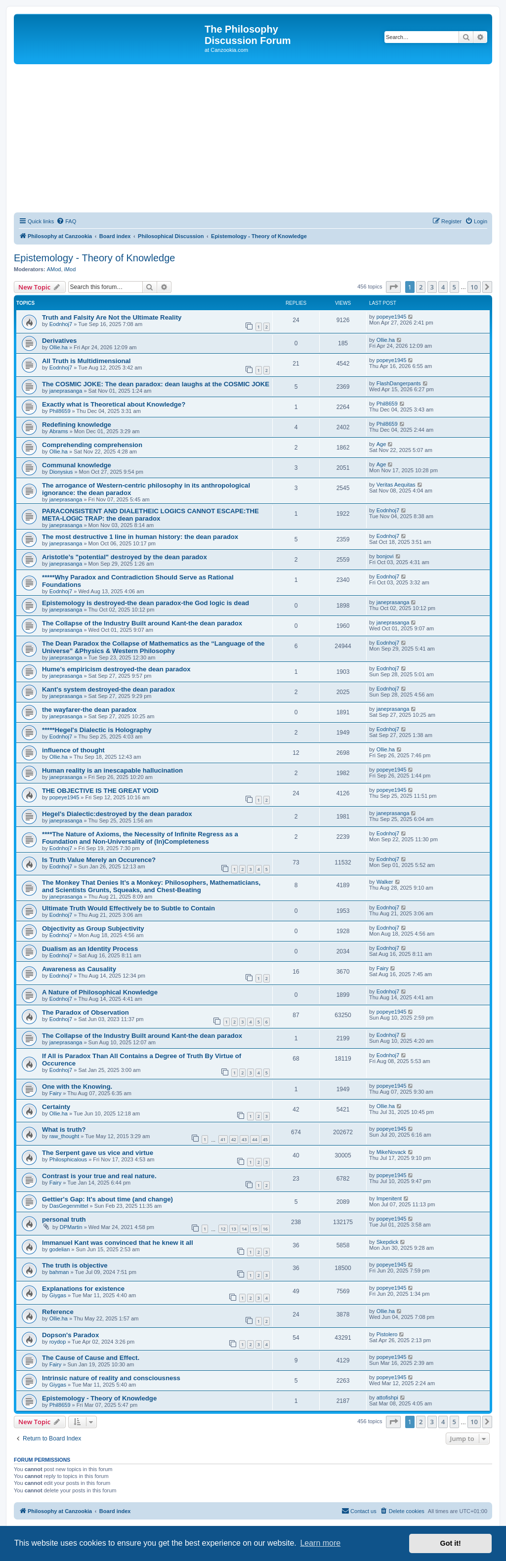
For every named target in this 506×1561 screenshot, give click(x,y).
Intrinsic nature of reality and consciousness (111, 1378)
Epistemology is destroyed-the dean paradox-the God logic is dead (145, 603)
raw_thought (64, 1136)
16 (265, 1229)
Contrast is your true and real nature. (99, 1176)
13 (233, 1229)
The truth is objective (75, 1265)
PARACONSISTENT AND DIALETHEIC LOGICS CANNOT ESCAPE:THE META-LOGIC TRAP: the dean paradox (150, 514)
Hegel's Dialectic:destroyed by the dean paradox (117, 814)
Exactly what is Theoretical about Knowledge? (113, 404)
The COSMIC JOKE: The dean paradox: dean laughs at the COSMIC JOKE (155, 384)
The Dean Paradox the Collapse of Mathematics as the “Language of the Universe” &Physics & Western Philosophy (153, 647)
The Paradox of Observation (85, 1012)
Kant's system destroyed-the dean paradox (108, 689)
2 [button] (420, 287)
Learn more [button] (320, 1543)
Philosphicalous (68, 1159)
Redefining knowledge (76, 424)
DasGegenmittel (68, 1206)
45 (265, 1139)
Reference (58, 1311)
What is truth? (64, 1129)
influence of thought (73, 750)
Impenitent (389, 1198)
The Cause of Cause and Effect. (90, 1357)
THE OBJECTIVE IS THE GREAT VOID (100, 790)
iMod (70, 269)
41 (222, 1139)
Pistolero (387, 1334)
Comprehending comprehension (92, 445)
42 (233, 1139)
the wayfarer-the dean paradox (89, 709)
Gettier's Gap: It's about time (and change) (107, 1199)
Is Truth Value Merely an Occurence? (99, 859)
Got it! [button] (450, 1543)
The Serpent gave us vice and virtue (97, 1152)
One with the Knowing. (77, 1086)
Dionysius (61, 472)
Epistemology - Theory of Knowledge (94, 257)
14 (244, 1229)
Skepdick (388, 1242)
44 (254, 1139)
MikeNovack (391, 1152)
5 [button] (454, 287)
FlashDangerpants (399, 383)
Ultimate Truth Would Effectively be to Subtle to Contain (128, 908)
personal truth (64, 1219)
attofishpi (387, 1397)
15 (254, 1229)
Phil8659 (60, 411)
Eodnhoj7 (61, 324)
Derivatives (59, 340)
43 (244, 1139)
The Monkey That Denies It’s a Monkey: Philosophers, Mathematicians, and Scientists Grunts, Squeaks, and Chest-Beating (151, 886)
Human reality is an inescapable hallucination (112, 770)
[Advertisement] (253, 138)
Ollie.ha (58, 347)
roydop (57, 1342)
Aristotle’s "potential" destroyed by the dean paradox (124, 557)
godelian (59, 1249)
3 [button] (432, 287)
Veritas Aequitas (396, 485)
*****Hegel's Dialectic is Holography (97, 730)
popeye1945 (392, 317)
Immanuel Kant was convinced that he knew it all (117, 1242)
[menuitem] (66, 221)
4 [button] (443, 287)
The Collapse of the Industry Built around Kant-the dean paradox (142, 623)
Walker (385, 882)
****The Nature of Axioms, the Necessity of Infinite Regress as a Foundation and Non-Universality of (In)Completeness (140, 837)
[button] (393, 287)
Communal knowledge (76, 465)
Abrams (58, 431)
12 (222, 1229)
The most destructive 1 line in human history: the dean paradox (140, 536)
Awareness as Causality (79, 969)
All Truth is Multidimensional (86, 361)
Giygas (57, 1295)
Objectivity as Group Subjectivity (93, 928)
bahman (59, 1272)
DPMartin (71, 1227)
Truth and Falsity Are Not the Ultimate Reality (111, 317)
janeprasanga (66, 391)
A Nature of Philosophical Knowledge (100, 992)
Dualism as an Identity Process (90, 948)
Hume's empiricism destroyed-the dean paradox (116, 669)
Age (381, 444)
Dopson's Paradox (70, 1335)
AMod (54, 269)
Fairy (382, 968)
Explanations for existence (83, 1288)
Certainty (56, 1106)
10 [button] (474, 287)
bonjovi (385, 556)
